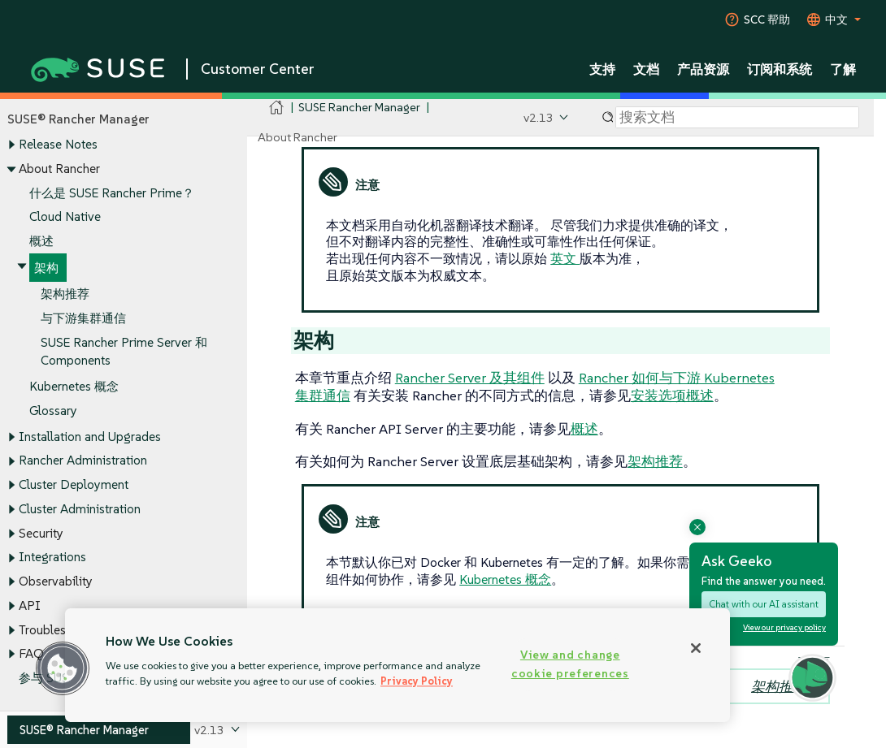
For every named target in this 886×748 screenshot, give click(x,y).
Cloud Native (65, 217)
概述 (41, 241)
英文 (565, 258)
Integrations (52, 557)
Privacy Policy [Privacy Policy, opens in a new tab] (416, 681)
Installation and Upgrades (90, 436)
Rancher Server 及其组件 (470, 378)
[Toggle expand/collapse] (11, 145)
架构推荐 (65, 294)
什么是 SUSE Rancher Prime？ (111, 193)
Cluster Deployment (73, 484)
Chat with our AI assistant (764, 604)
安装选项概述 (672, 395)
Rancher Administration (83, 461)
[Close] (696, 648)
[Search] (737, 117)
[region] (397, 665)
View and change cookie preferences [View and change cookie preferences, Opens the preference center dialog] (570, 664)
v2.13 (538, 117)
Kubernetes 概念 (74, 386)
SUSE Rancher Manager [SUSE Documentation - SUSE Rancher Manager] (359, 107)
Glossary (53, 410)
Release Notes (58, 145)
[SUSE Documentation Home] (276, 107)
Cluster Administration (80, 509)
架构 (46, 267)
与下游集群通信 (83, 318)
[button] (63, 668)
